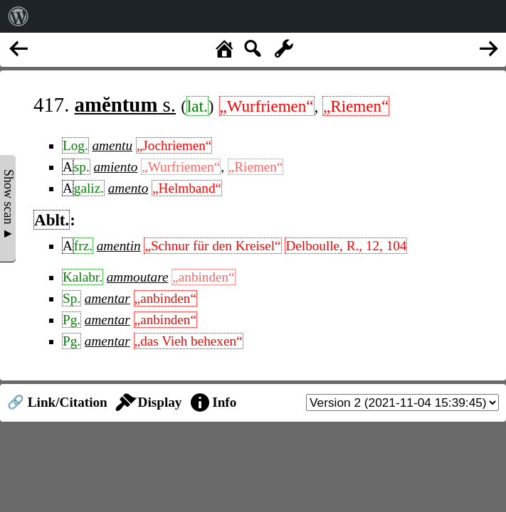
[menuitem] (18, 16)
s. (125, 104)
